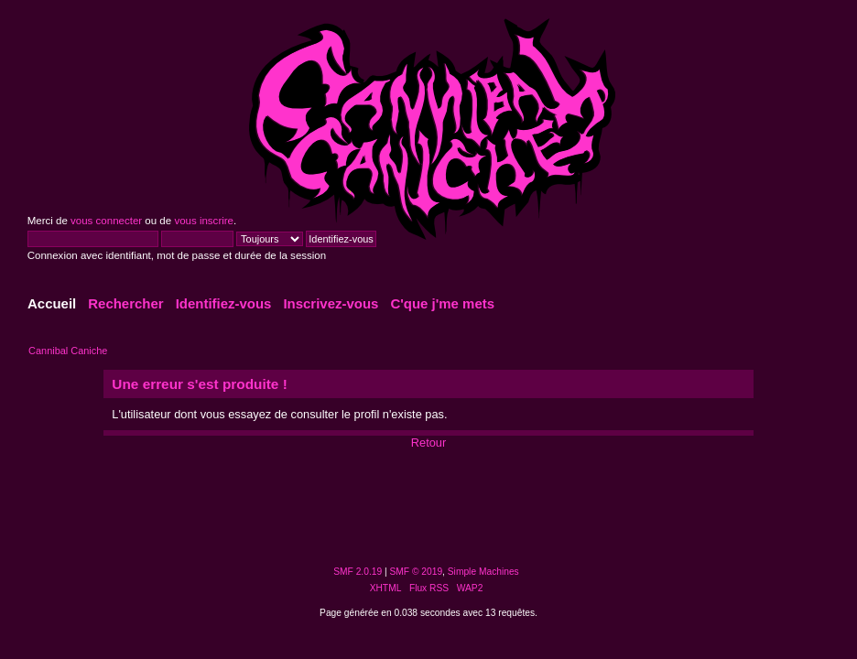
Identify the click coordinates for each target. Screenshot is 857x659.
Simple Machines (483, 572)
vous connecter (106, 220)
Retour (428, 442)
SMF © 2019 (416, 572)
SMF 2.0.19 (357, 572)
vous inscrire (203, 220)
